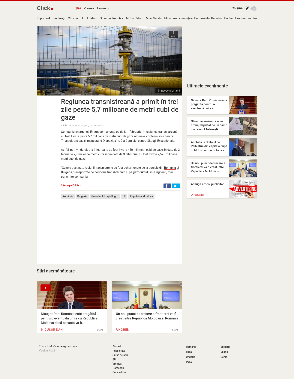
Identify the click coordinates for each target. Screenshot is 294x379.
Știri (78, 8)
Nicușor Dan (52, 329)
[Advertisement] (120, 228)
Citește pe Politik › (70, 185)
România (170, 167)
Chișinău (238, 8)
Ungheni (123, 329)
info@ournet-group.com (63, 346)
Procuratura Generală (249, 18)
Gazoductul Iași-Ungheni (105, 196)
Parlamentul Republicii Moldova (215, 18)
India (189, 361)
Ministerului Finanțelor (179, 18)
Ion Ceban (136, 18)
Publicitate (118, 350)
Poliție (228, 18)
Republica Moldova (141, 196)
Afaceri (197, 195)
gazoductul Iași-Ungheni (149, 172)
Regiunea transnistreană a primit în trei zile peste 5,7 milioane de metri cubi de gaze (119, 109)
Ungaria (190, 356)
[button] (167, 186)
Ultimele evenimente (207, 86)
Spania (224, 351)
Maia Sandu (154, 18)
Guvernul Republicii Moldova (118, 18)
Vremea (89, 8)
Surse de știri (120, 355)
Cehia (223, 356)
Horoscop (103, 8)
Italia (189, 351)
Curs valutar (119, 372)
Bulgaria (66, 172)
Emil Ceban (89, 18)
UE (124, 196)
